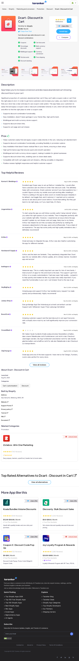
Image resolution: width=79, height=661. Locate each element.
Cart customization (10, 386)
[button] (74, 3)
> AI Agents (8, 618)
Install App (63, 31)
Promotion (40, 9)
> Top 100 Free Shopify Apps (15, 600)
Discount (49, 9)
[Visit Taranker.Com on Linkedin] (65, 657)
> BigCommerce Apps (12, 615)
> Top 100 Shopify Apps (13, 603)
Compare (63, 37)
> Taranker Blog (47, 597)
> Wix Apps (8, 609)
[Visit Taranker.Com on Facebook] (57, 657)
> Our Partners (47, 609)
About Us (30, 645)
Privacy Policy (41, 645)
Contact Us (20, 645)
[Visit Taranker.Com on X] (61, 657)
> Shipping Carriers (48, 612)
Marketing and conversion (25, 9)
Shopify (11, 9)
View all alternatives (39, 482)
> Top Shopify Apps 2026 (13, 597)
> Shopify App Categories (50, 603)
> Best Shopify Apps (11, 606)
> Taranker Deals (47, 600)
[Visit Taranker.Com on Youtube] (69, 657)
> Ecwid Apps (9, 612)
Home (4, 9)
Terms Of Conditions (56, 645)
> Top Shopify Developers (51, 606)
